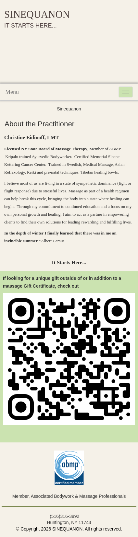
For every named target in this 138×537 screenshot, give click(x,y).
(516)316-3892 (64, 516)
